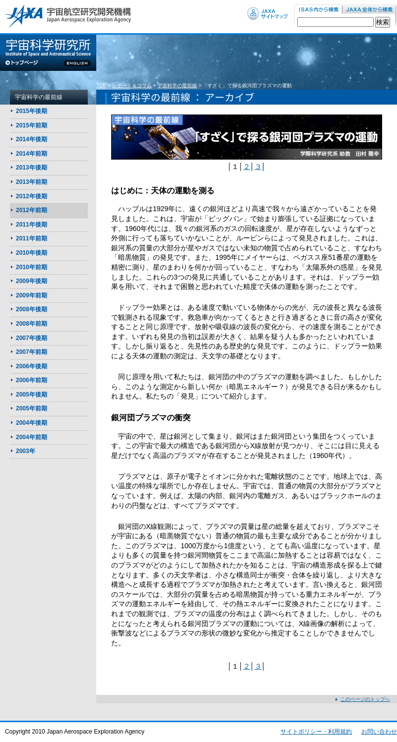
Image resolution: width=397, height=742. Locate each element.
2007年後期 (31, 338)
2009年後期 (31, 281)
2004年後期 (31, 422)
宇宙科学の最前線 (177, 85)
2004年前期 (31, 437)
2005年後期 (31, 394)
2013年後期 (31, 167)
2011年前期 (31, 238)
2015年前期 (31, 125)
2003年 (25, 451)
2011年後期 (31, 224)
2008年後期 (31, 309)
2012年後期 (31, 196)
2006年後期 (31, 366)
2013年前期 (31, 181)
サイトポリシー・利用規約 (316, 731)
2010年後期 (31, 252)
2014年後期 (31, 139)
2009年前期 (31, 295)
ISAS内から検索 (318, 9)
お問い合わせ (379, 731)
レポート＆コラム (132, 85)
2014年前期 (31, 153)
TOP (101, 85)
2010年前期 (31, 267)
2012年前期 (31, 210)
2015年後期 (31, 111)
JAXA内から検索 (369, 9)
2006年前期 (31, 380)
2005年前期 (31, 408)
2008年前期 (31, 323)
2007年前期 (31, 351)
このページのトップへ (365, 699)
